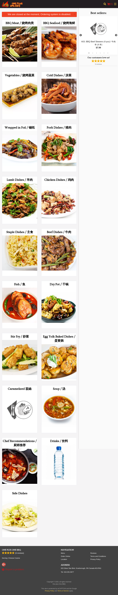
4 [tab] (100, 53)
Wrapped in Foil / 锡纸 (20, 127)
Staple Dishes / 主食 (19, 232)
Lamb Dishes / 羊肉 (20, 180)
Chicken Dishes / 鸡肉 (59, 180)
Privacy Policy (95, 559)
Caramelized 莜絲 (19, 389)
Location (64, 559)
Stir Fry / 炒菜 (20, 336)
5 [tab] (104, 53)
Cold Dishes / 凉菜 (59, 75)
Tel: (67, 572)
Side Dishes (19, 493)
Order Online (65, 556)
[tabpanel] (98, 35)
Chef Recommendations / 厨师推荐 (20, 443)
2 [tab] (92, 53)
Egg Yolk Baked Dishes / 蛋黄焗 (59, 339)
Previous (80, 35)
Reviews (93, 553)
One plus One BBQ (11, 550)
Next (116, 35)
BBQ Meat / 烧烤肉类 (20, 23)
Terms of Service (63, 591)
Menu (63, 553)
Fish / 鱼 (19, 284)
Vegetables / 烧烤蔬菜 (19, 75)
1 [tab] (89, 53)
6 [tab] (108, 53)
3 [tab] (96, 53)
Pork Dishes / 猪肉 (59, 127)
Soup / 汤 (59, 389)
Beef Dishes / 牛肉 (59, 232)
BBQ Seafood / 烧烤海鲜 (59, 23)
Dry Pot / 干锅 (59, 284)
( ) (110, 4)
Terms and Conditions (98, 556)
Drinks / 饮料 (59, 441)
